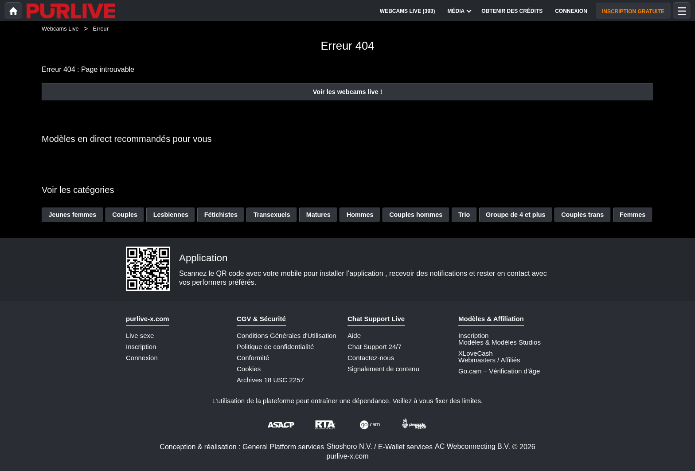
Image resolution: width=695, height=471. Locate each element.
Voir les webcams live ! (348, 91)
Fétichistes (221, 214)
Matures (318, 214)
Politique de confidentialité (275, 346)
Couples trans (582, 214)
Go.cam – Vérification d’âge (499, 371)
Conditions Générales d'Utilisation (286, 335)
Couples (124, 214)
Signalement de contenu (383, 369)
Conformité (253, 357)
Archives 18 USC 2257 (270, 380)
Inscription (141, 346)
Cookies (249, 369)
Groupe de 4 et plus (515, 214)
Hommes (360, 214)
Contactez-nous (371, 357)
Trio (464, 214)
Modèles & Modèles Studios (499, 342)
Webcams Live (60, 28)
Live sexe (140, 335)
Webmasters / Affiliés (489, 360)
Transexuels (272, 214)
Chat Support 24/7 (375, 346)
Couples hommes (415, 214)
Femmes (632, 214)
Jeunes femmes (72, 214)
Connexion (142, 357)
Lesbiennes (170, 214)
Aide (354, 335)
